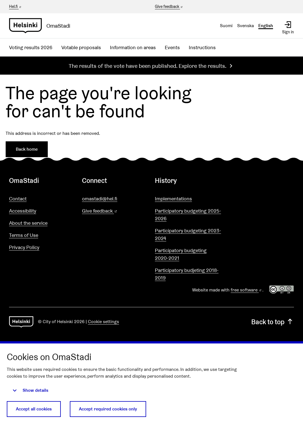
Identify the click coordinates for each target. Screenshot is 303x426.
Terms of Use (23, 235)
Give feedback (169, 7)
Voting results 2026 (30, 47)
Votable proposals (81, 47)
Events (172, 47)
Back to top (272, 321)
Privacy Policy (24, 247)
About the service (28, 223)
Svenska (245, 26)
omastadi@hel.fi (99, 198)
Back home (27, 149)
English (265, 26)
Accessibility (22, 210)
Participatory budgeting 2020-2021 (181, 254)
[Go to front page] (42, 26)
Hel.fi (15, 6)
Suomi (226, 26)
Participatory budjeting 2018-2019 (186, 274)
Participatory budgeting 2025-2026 (188, 214)
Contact (18, 198)
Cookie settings (103, 322)
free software (246, 290)
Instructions (202, 47)
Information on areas (133, 47)
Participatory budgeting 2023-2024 (188, 234)
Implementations (173, 198)
